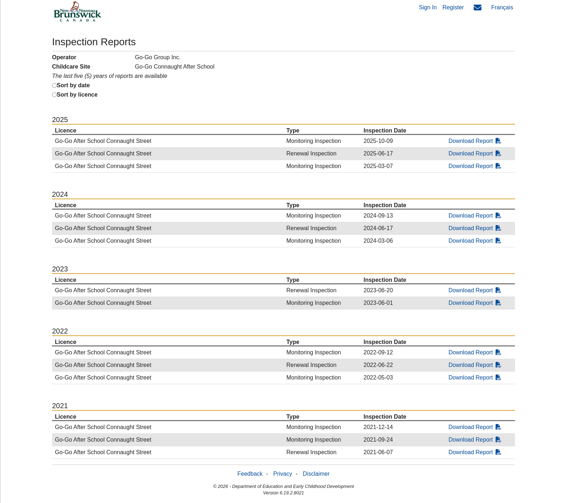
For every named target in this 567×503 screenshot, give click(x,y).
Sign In (428, 7)
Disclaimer (316, 474)
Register (453, 7)
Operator (64, 57)
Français (502, 7)
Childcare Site (71, 67)
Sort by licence (77, 95)
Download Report (475, 141)
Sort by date (73, 85)
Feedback (250, 474)
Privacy (282, 474)
